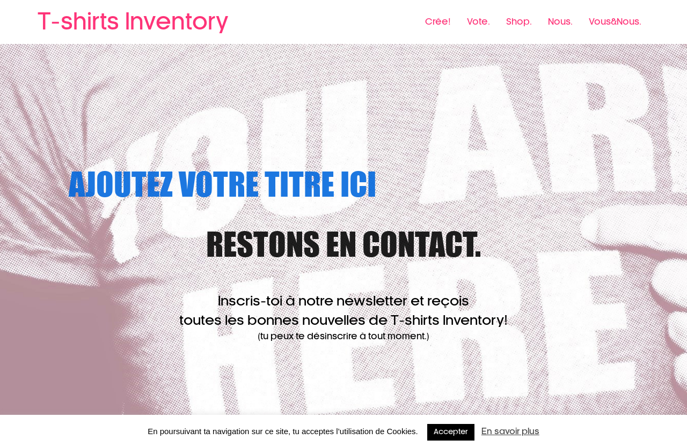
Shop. (519, 22)
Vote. (478, 22)
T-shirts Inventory (133, 22)
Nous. (560, 22)
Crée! (438, 22)
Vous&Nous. (615, 22)
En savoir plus (510, 432)
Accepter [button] (451, 432)
